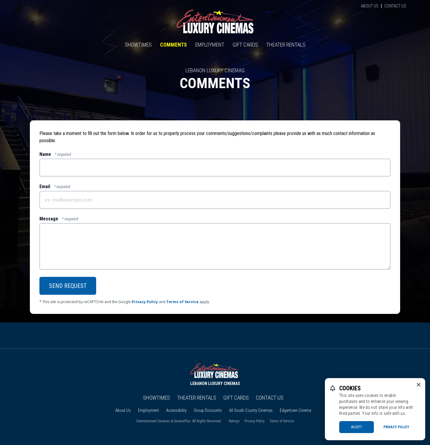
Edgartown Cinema (295, 410)
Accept (356, 427)
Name (55, 154)
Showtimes (138, 45)
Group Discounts (208, 410)
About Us (369, 6)
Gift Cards (245, 45)
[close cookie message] (419, 385)
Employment (209, 45)
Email (54, 186)
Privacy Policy (145, 301)
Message (58, 219)
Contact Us (395, 6)
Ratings (234, 421)
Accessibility (176, 410)
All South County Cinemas (251, 410)
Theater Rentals (285, 45)
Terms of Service (182, 301)
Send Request (68, 285)
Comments (173, 45)
